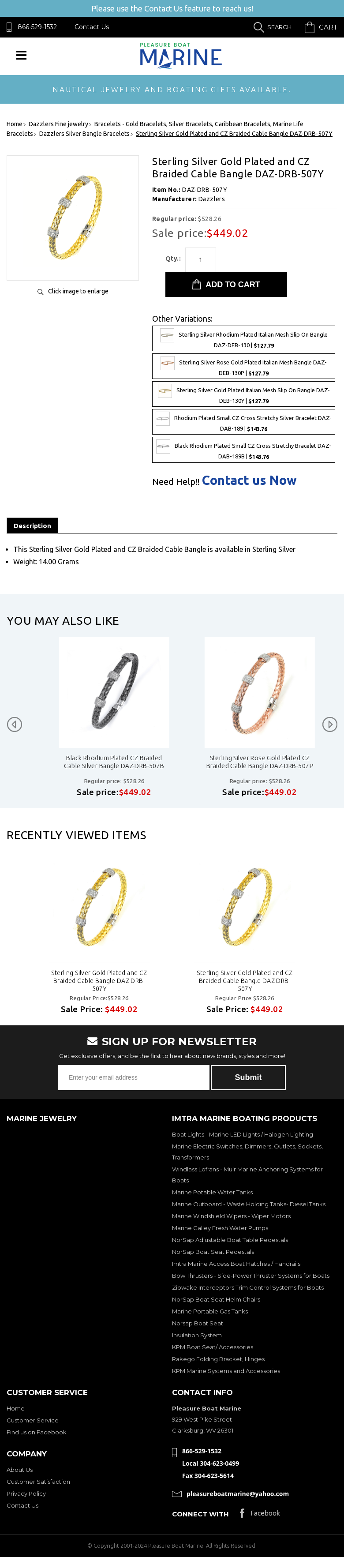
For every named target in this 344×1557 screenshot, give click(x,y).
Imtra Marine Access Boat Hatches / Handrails (236, 1263)
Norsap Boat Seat (197, 1323)
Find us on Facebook (37, 1432)
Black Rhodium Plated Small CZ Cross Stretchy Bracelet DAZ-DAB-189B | (243, 449)
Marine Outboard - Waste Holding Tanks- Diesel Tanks (248, 1204)
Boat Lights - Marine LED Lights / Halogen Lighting (242, 1134)
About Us (20, 1469)
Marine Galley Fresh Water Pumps (220, 1227)
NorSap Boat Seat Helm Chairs (216, 1299)
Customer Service (33, 1420)
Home (16, 1408)
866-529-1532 (37, 27)
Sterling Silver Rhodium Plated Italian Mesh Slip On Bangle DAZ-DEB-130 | (244, 338)
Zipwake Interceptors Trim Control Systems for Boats (248, 1287)
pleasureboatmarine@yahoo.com (238, 1493)
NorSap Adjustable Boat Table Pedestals (230, 1239)
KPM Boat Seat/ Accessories (212, 1347)
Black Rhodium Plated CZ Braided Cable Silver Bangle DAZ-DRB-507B (243, 761)
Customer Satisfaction (38, 1481)
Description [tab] (32, 525)
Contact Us (92, 27)
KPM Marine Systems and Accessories (226, 1370)
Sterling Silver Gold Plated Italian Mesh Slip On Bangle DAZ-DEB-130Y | (244, 394)
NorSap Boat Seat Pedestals (213, 1251)
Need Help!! (176, 481)
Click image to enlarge (78, 291)
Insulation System (197, 1335)
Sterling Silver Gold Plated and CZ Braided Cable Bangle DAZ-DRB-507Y (99, 980)
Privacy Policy (26, 1493)
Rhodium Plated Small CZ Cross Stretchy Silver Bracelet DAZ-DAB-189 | (244, 422)
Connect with (200, 1514)
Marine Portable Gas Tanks (210, 1311)
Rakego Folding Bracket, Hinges (218, 1358)
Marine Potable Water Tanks (212, 1192)
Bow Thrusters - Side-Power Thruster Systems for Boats (250, 1275)
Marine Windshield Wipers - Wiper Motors (231, 1215)
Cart (328, 27)
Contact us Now (249, 480)
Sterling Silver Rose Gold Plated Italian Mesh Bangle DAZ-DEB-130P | (244, 366)
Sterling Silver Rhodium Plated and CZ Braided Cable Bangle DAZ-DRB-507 (98, 761)
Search (279, 26)
